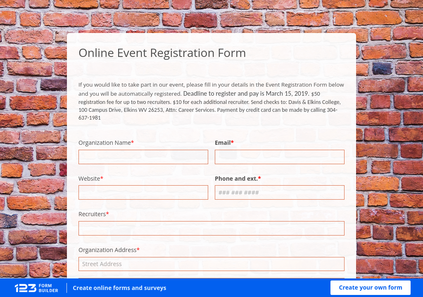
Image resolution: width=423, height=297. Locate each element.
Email (223, 142)
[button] (370, 287)
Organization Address (107, 250)
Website (89, 178)
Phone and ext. (236, 178)
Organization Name (104, 142)
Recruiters (92, 214)
